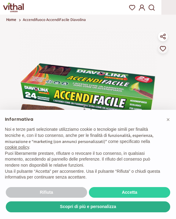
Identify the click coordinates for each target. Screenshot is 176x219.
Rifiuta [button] (46, 192)
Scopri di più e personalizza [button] (88, 206)
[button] (168, 119)
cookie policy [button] (17, 147)
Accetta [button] (129, 192)
